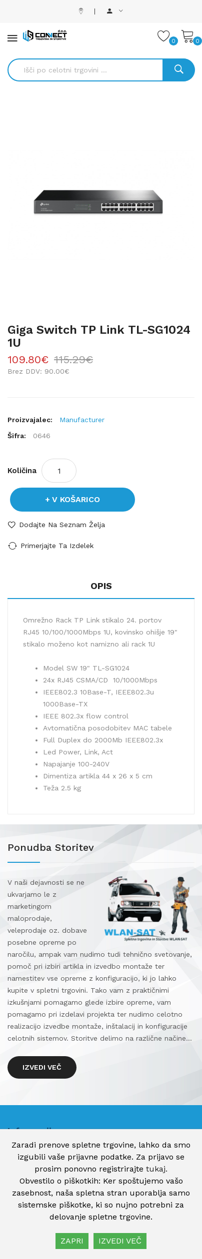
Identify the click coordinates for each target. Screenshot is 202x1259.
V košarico (76, 499)
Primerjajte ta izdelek (57, 546)
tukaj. (157, 1169)
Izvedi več (42, 1067)
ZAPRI (72, 1241)
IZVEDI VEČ (120, 1241)
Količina (22, 470)
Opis (101, 586)
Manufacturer (82, 420)
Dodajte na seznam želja (62, 525)
